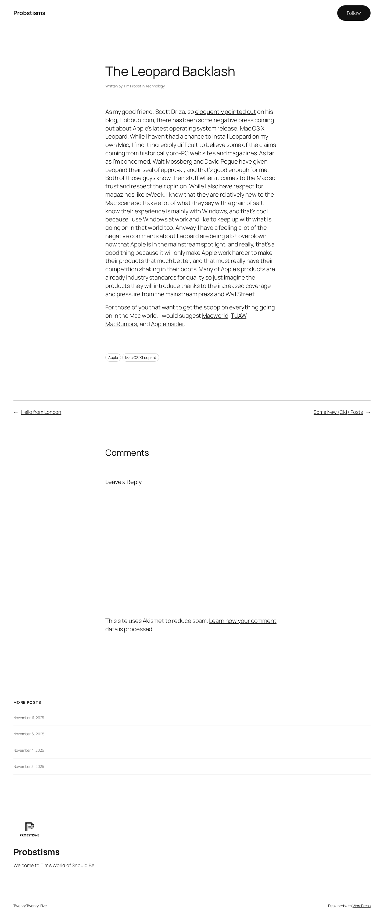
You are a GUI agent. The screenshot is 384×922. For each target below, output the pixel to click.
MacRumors (121, 324)
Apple (113, 357)
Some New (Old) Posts (338, 412)
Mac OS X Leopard (140, 357)
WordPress (362, 905)
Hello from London (41, 412)
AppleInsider (167, 324)
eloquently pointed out (225, 112)
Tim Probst (132, 86)
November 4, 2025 (28, 750)
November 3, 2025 (28, 766)
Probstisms (29, 13)
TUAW (238, 316)
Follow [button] (354, 13)
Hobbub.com (137, 120)
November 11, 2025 (28, 717)
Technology (155, 86)
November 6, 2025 (28, 733)
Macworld (215, 316)
